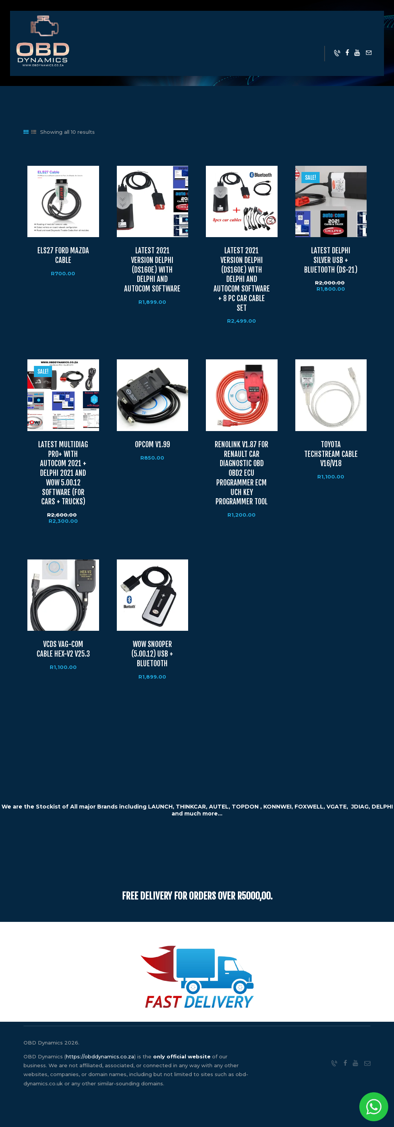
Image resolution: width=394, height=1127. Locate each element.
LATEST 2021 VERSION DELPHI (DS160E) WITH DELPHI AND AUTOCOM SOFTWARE (152, 269)
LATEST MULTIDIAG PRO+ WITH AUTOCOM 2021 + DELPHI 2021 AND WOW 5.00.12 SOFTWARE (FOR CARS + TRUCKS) (63, 473)
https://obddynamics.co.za (100, 1056)
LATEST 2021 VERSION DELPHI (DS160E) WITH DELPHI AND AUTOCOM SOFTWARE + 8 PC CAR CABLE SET (242, 279)
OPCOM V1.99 (152, 444)
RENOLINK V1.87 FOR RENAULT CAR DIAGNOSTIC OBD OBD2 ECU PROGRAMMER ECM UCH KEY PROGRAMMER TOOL (241, 473)
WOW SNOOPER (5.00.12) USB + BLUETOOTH (152, 654)
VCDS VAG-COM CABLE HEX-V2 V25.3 (63, 649)
